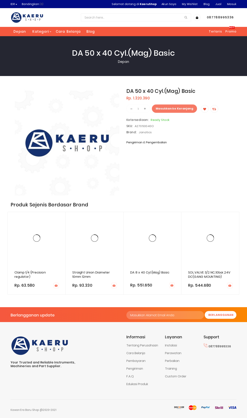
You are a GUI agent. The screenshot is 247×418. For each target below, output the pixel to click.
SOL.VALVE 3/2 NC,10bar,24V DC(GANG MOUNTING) (209, 274)
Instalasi (171, 345)
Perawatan (173, 353)
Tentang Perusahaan (142, 345)
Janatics (145, 132)
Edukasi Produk (137, 384)
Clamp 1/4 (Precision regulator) (30, 274)
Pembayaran (135, 361)
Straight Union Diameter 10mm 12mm (91, 274)
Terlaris (215, 31)
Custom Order (175, 376)
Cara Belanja (135, 353)
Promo (230, 31)
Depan (20, 31)
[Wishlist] (205, 109)
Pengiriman (134, 368)
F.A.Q (130, 376)
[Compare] (214, 109)
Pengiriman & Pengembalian (146, 142)
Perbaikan (172, 361)
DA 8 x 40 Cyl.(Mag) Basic (149, 272)
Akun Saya (169, 4)
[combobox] (136, 17)
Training (171, 368)
